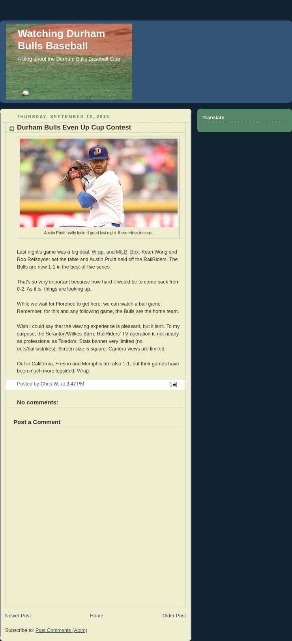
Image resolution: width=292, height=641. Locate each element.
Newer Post (18, 616)
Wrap (98, 252)
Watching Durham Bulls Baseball (61, 40)
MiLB (121, 252)
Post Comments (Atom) (61, 630)
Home (96, 616)
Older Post (174, 616)
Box (134, 252)
